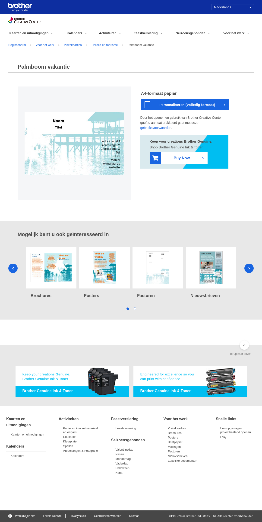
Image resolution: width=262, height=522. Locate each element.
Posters (173, 437)
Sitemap (134, 516)
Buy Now (171, 158)
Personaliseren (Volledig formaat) (180, 104)
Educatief (69, 437)
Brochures (175, 433)
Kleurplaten (70, 441)
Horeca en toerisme (105, 45)
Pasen (119, 454)
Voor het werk (45, 45)
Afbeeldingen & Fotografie (80, 450)
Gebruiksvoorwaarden (107, 516)
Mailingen (174, 446)
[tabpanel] (51, 273)
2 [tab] (134, 308)
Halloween (122, 468)
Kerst (118, 472)
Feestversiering (125, 428)
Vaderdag (121, 463)
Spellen (68, 446)
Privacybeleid (77, 516)
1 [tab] (127, 308)
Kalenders (17, 456)
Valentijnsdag (124, 449)
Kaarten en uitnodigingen (27, 434)
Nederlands (232, 7)
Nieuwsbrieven (178, 456)
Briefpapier (175, 442)
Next (249, 268)
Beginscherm (17, 45)
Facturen (174, 451)
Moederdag (123, 459)
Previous (13, 268)
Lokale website (52, 516)
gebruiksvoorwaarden (155, 128)
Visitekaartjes (73, 45)
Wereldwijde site (21, 516)
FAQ (223, 437)
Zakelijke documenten (182, 460)
